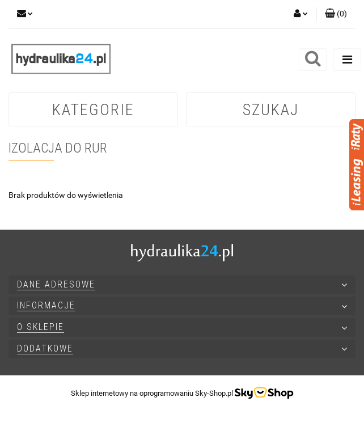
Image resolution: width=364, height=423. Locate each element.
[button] (335, 14)
